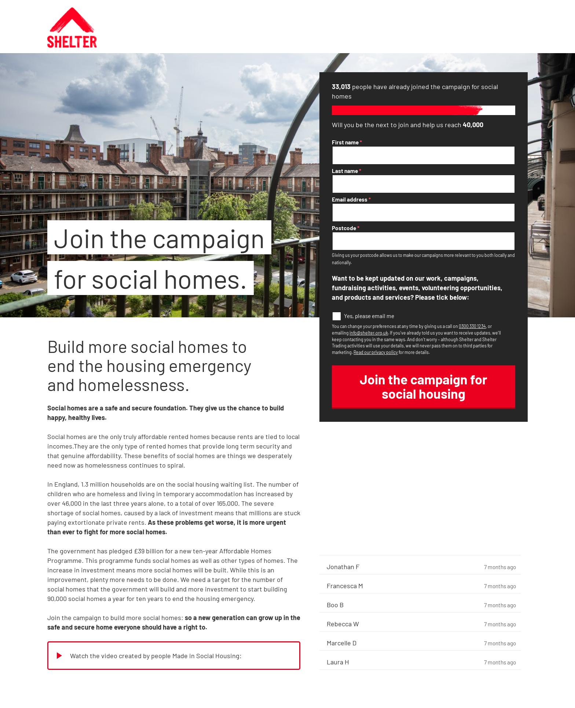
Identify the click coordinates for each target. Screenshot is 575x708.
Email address (351, 199)
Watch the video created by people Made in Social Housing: (156, 656)
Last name (346, 170)
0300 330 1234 (472, 326)
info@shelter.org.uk (368, 332)
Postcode (345, 228)
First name (347, 142)
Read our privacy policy (376, 352)
